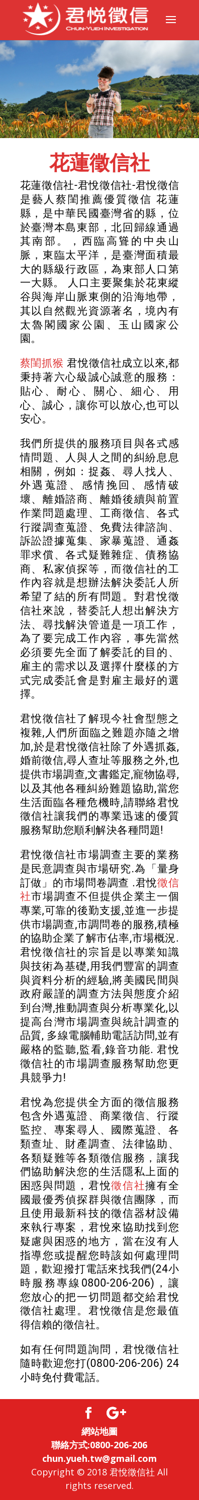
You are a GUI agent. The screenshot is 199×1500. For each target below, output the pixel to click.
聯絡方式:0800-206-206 (99, 1445)
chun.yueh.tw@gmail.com (99, 1458)
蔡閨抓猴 (42, 363)
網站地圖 (99, 1431)
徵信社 (128, 1185)
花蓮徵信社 (99, 163)
